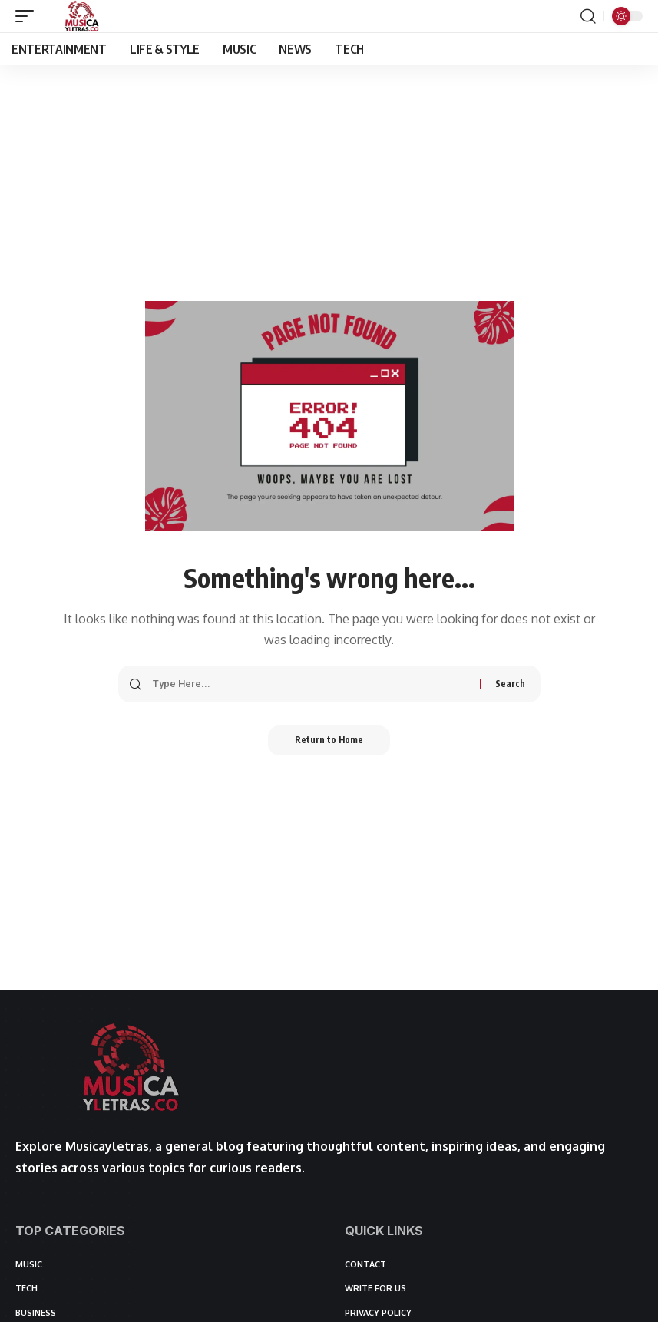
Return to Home (329, 740)
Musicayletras (107, 1146)
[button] (28, 16)
